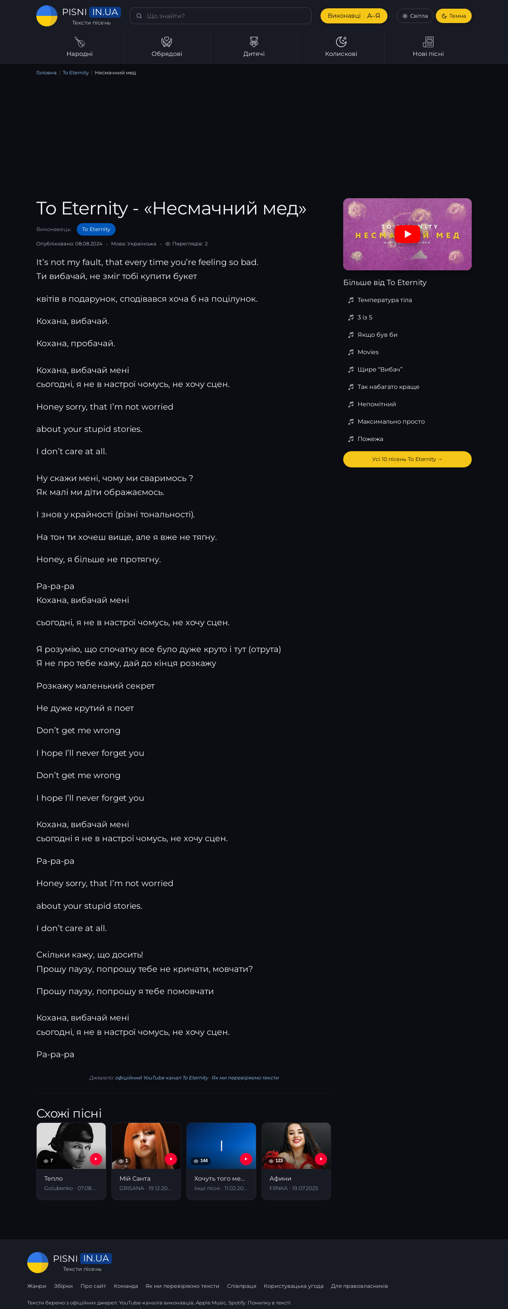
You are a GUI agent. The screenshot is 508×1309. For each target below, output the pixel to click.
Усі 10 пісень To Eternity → (407, 459)
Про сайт (187, 1263)
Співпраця (334, 1263)
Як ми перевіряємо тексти (242, 1078)
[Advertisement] (254, 138)
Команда (220, 1263)
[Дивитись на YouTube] (407, 234)
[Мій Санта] (146, 1161)
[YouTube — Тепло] (96, 1159)
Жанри (130, 1263)
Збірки (157, 1263)
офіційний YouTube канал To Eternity (161, 1078)
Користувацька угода (386, 1263)
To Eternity (74, 73)
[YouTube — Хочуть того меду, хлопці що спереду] (246, 1159)
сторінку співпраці (117, 1293)
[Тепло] (71, 1161)
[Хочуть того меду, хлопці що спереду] (221, 1161)
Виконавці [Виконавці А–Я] (353, 16)
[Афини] (296, 1161)
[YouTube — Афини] (321, 1159)
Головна (46, 73)
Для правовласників (452, 1263)
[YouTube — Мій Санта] (171, 1159)
